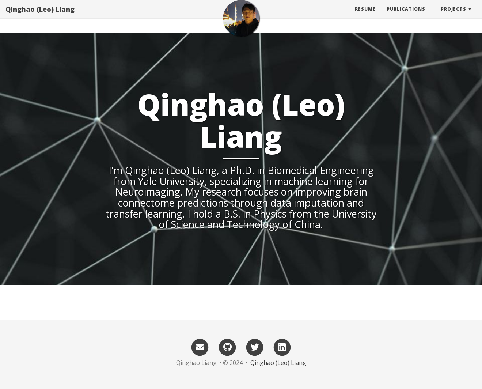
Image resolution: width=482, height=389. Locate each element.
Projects (453, 16)
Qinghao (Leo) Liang (40, 16)
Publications (406, 16)
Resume (365, 16)
